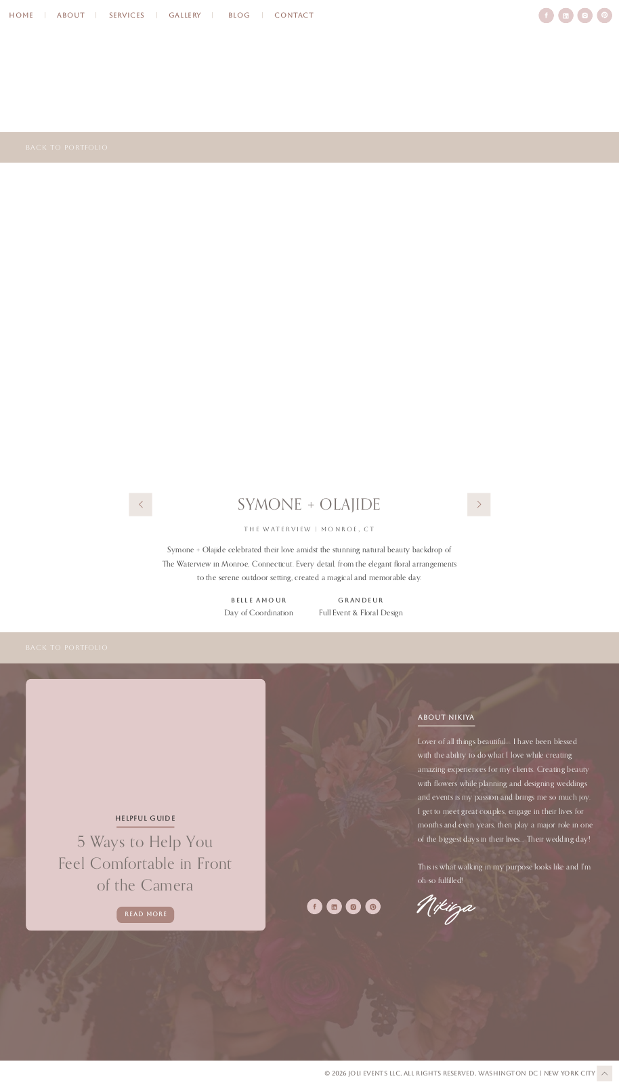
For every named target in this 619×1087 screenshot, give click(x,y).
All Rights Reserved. (441, 1074)
